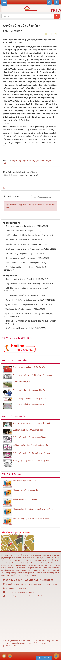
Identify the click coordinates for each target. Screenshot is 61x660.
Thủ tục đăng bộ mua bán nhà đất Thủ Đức (31, 518)
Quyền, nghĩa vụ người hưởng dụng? (22, 258)
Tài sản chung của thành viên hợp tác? (22, 244)
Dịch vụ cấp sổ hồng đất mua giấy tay (29, 404)
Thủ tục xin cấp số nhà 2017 (25, 481)
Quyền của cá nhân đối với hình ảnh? (21, 279)
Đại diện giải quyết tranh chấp (33, 570)
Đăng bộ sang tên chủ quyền (20, 565)
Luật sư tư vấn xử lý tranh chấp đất (28, 430)
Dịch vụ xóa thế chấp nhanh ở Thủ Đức (29, 390)
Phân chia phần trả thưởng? (18, 231)
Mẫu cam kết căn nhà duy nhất (26, 499)
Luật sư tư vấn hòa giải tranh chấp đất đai (30, 445)
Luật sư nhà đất (52, 570)
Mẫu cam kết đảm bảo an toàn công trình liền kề (33, 509)
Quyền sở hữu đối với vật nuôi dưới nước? (23, 304)
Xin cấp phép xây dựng (10, 570)
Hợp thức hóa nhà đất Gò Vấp (41, 560)
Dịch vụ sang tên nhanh (43, 565)
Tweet (5, 188)
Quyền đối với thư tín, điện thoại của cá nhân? (24, 300)
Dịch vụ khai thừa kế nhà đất (41, 563)
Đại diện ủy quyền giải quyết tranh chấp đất (31, 423)
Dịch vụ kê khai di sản (20, 563)
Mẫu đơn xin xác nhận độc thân (26, 490)
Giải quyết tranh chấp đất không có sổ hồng (31, 453)
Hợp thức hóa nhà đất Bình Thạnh (15, 560)
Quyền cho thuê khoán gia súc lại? (19, 328)
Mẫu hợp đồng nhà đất (26, 575)
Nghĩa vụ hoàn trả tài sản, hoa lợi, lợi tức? (23, 235)
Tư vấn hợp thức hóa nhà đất (29, 555)
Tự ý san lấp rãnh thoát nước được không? (23, 283)
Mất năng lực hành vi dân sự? (18, 240)
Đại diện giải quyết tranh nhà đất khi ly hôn (31, 461)
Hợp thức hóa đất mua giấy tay (22, 558)
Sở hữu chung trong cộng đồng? (19, 253)
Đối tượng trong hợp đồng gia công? (21, 226)
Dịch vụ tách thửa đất (22, 382)
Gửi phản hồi (44, 658)
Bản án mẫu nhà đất (45, 573)
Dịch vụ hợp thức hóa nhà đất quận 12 (29, 399)
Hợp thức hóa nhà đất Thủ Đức (48, 558)
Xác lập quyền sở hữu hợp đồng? (19, 309)
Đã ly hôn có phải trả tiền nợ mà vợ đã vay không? (26, 288)
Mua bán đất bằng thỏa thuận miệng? (21, 295)
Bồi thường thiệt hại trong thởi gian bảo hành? (25, 249)
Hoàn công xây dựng (51, 568)
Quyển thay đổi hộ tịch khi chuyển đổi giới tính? (26, 267)
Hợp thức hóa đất (8, 555)
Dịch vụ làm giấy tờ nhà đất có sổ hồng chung (32, 375)
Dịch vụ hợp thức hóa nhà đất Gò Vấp (29, 367)
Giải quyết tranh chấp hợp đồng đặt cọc (29, 437)
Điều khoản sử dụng (12, 646)
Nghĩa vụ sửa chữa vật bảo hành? (20, 263)
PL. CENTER (43, 643)
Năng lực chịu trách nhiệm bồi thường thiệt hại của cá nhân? (30, 321)
